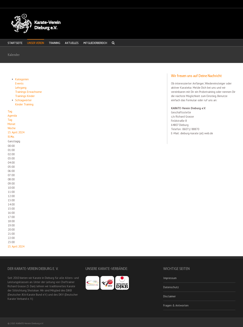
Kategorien (22, 79)
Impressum (170, 278)
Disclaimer (169, 296)
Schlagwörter (23, 100)
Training (28, 104)
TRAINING (54, 43)
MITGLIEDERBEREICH (95, 43)
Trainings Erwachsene (28, 92)
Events (19, 83)
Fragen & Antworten (176, 305)
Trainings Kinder (25, 96)
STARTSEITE (15, 43)
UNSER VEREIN (35, 43)
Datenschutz (171, 287)
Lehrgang (20, 87)
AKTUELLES (72, 43)
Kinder (19, 104)
